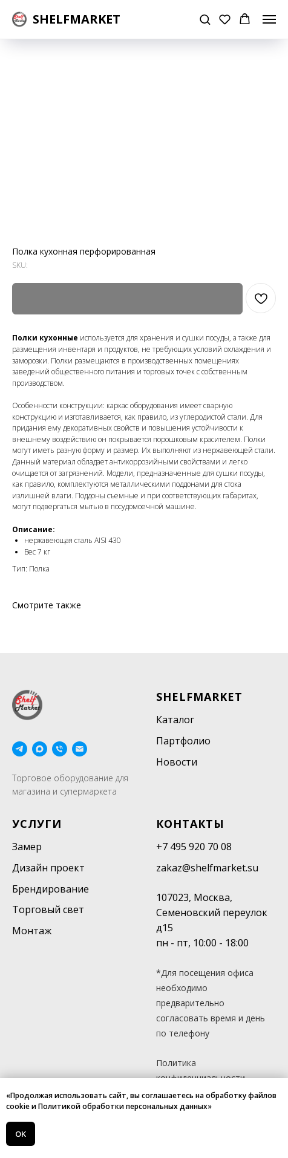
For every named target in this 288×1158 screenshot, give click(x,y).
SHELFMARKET (199, 696)
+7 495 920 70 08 (194, 846)
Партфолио (183, 740)
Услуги (37, 823)
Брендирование (50, 889)
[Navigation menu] (269, 19)
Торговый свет (48, 909)
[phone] (59, 748)
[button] (205, 19)
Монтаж (31, 930)
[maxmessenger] (39, 748)
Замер (27, 846)
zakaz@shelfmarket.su (207, 867)
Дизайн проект (48, 867)
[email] (79, 748)
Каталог (175, 719)
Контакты (190, 823)
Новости (176, 762)
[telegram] (19, 748)
